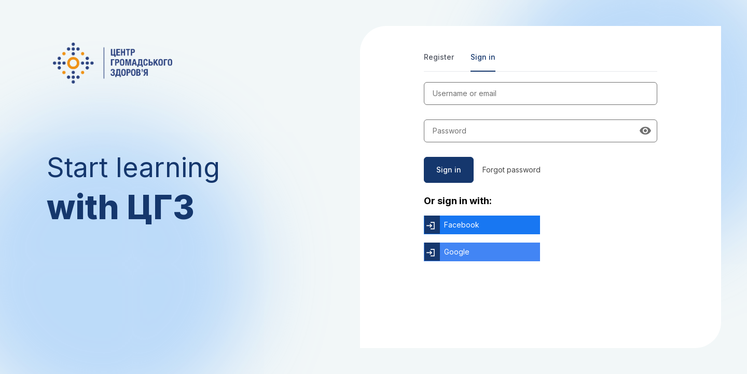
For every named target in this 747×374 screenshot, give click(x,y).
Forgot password (511, 169)
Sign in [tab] (483, 56)
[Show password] (645, 131)
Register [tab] (439, 56)
